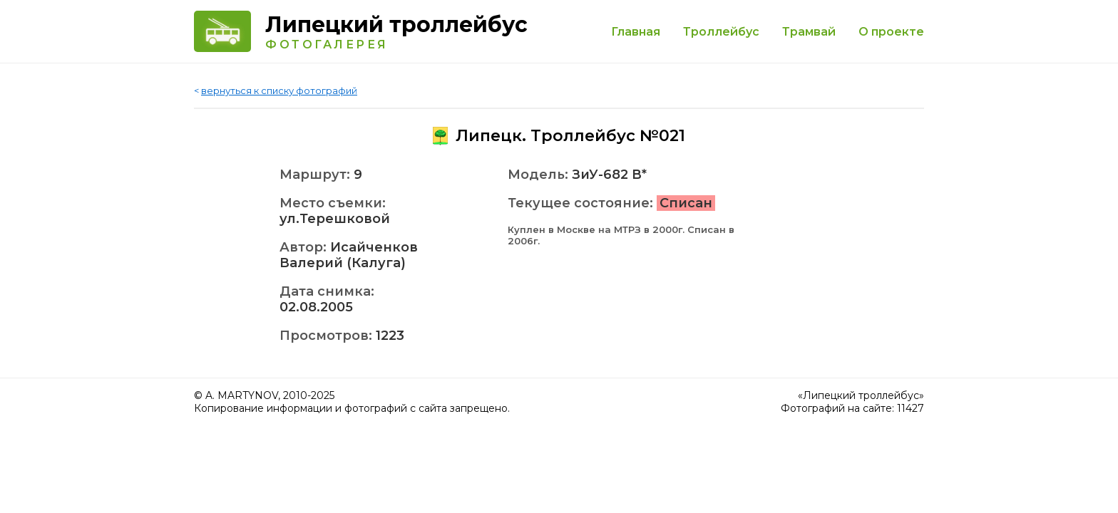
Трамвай (809, 31)
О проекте (891, 31)
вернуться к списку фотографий (279, 90)
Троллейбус (721, 31)
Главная (635, 31)
